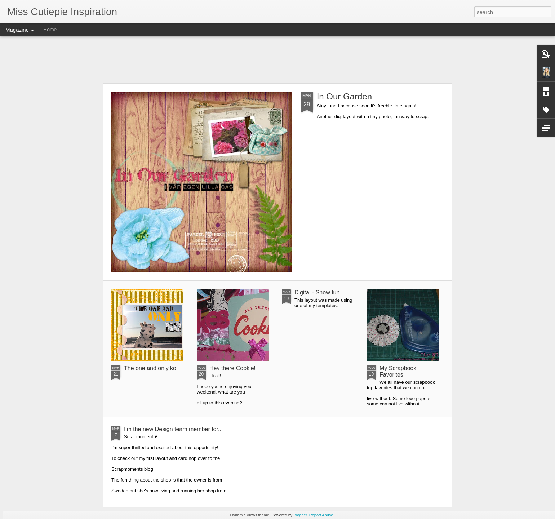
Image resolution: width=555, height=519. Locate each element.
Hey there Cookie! (232, 368)
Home (50, 29)
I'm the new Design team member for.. (172, 429)
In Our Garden (344, 96)
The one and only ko (150, 368)
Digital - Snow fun (316, 292)
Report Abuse (321, 515)
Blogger (300, 515)
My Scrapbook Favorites (397, 371)
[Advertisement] (277, 59)
